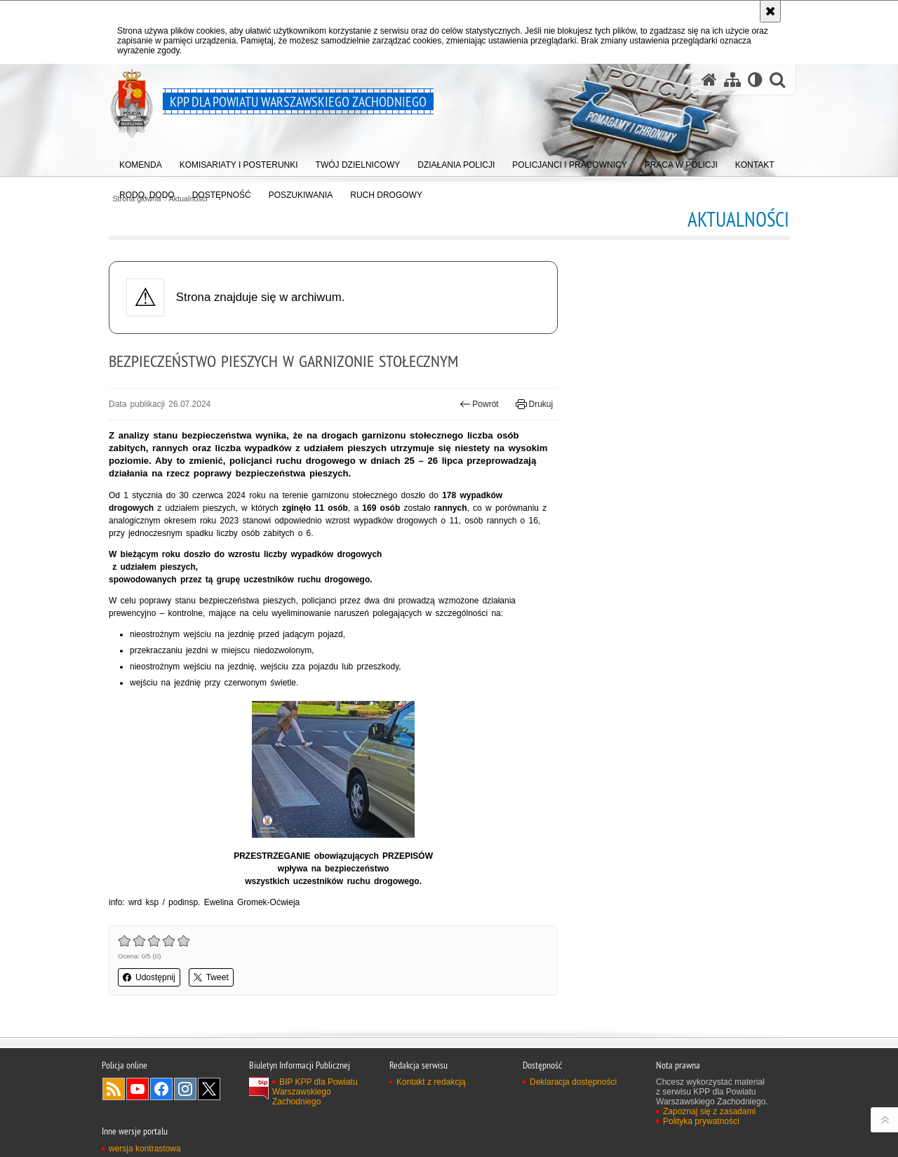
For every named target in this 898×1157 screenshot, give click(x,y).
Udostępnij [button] (149, 977)
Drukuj (534, 404)
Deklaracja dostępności (573, 1082)
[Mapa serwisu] (732, 79)
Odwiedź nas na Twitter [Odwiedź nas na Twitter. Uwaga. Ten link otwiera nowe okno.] (209, 1089)
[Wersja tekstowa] (755, 79)
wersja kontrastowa (145, 1148)
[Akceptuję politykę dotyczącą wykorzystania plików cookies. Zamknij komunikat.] (770, 11)
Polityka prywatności (701, 1121)
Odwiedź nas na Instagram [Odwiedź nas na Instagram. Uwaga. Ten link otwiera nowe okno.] (185, 1089)
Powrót (479, 404)
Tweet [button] (211, 977)
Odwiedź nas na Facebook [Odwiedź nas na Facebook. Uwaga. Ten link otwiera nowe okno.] (161, 1089)
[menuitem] (141, 162)
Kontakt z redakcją (431, 1082)
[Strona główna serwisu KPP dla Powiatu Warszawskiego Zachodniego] (709, 79)
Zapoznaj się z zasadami (709, 1111)
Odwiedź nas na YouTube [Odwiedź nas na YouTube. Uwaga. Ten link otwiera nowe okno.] (137, 1089)
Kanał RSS (113, 1089)
